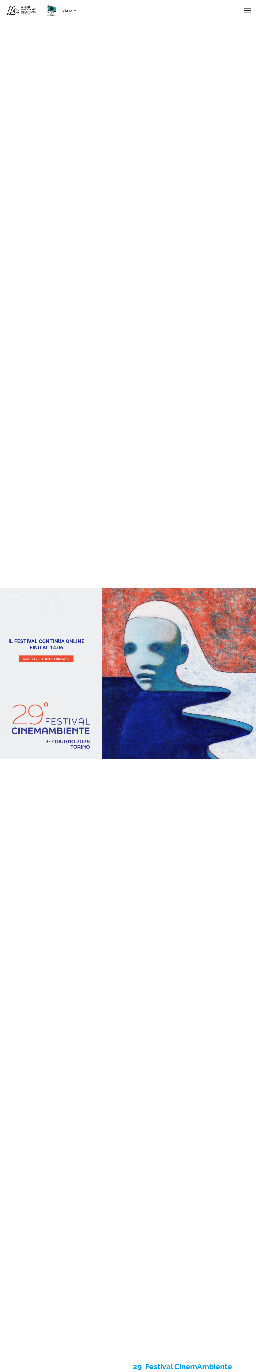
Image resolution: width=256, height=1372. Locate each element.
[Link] (21, 10)
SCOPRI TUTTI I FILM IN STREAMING (46, 658)
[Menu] (247, 10)
